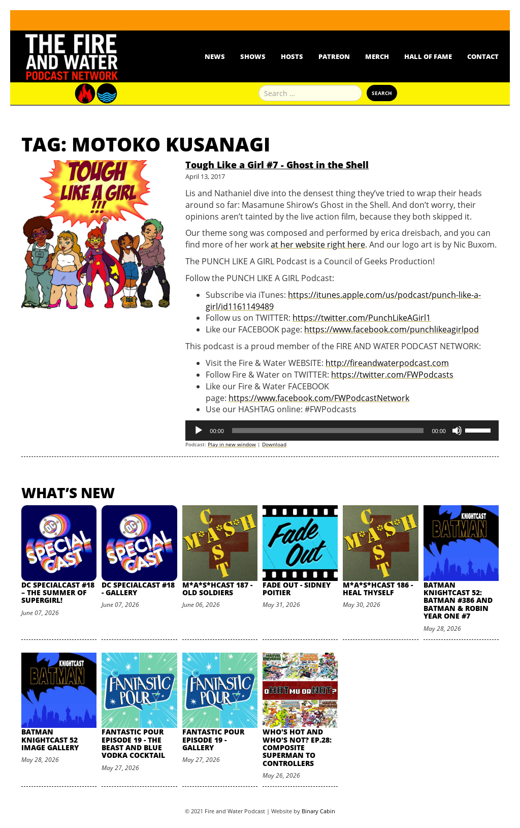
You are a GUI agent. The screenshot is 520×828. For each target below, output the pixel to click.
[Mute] (457, 430)
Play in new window (232, 444)
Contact (483, 56)
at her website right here (318, 244)
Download (274, 444)
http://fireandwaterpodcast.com (387, 363)
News (215, 56)
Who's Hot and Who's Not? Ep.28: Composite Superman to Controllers (297, 747)
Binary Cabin (318, 811)
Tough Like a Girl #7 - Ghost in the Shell (277, 165)
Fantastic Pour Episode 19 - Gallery (213, 739)
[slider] (328, 430)
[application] (342, 430)
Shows (253, 56)
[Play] (198, 430)
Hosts (292, 56)
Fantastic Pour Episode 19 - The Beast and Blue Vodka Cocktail (133, 743)
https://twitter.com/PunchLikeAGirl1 (361, 317)
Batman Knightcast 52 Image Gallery (50, 739)
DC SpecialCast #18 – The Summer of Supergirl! (57, 592)
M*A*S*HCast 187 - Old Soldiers (217, 588)
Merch (377, 56)
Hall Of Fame (428, 56)
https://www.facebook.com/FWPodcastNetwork (319, 398)
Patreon (334, 56)
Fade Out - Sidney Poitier (297, 588)
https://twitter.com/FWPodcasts (392, 374)
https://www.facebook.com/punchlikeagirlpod (391, 329)
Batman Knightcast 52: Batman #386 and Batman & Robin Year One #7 (458, 600)
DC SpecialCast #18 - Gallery (138, 588)
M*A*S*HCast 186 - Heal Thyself (378, 588)
